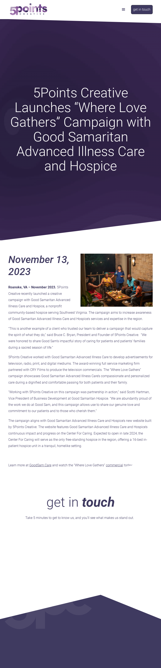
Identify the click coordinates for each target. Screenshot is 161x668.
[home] (28, 9)
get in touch (141, 9)
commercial (114, 465)
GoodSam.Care (40, 465)
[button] (123, 9)
